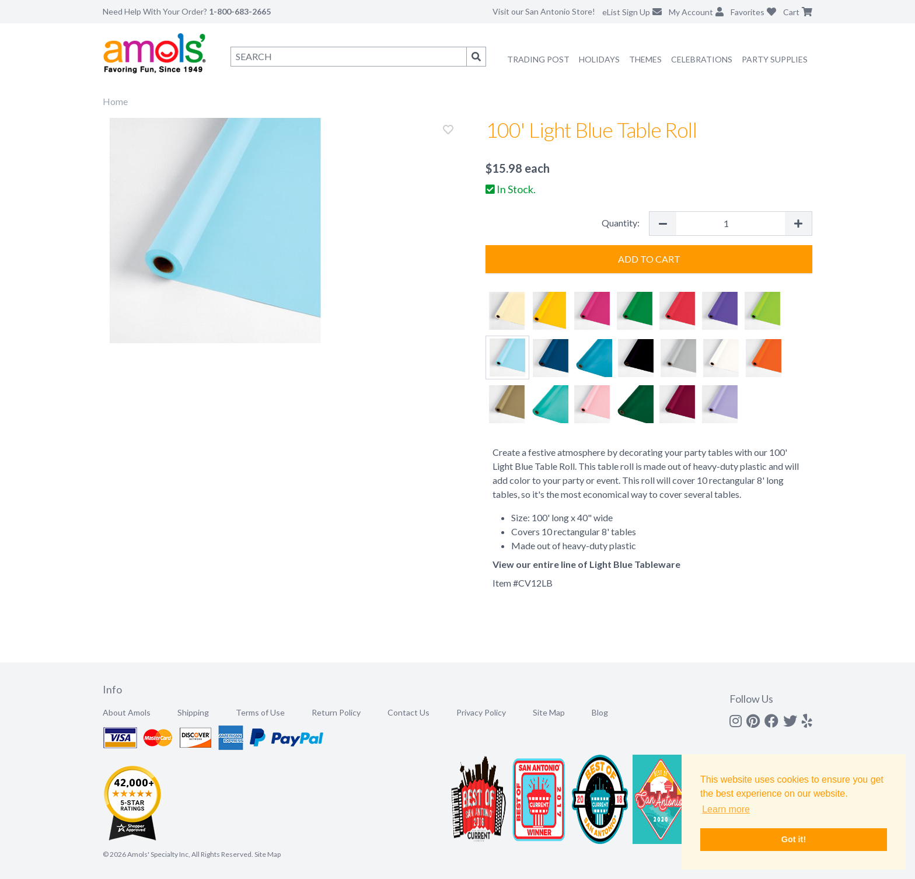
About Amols (127, 712)
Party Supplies (775, 59)
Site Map (549, 712)
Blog (600, 712)
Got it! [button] (793, 839)
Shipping (193, 712)
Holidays (599, 59)
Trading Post (538, 59)
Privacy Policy (481, 712)
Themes (645, 59)
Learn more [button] (726, 809)
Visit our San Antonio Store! (544, 11)
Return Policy (336, 712)
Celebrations (701, 59)
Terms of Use (260, 712)
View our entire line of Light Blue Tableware (586, 564)
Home (115, 101)
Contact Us (408, 712)
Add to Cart (649, 258)
